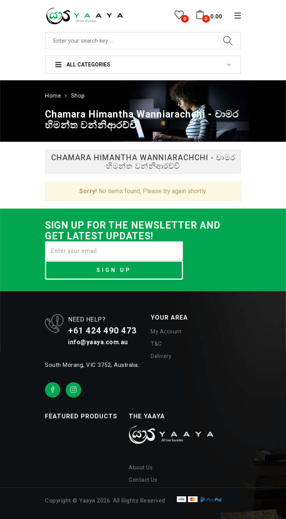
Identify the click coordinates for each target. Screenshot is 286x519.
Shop (77, 95)
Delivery (161, 355)
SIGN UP (113, 269)
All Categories (82, 64)
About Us (141, 467)
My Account (166, 331)
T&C (156, 343)
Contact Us (143, 479)
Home (52, 95)
